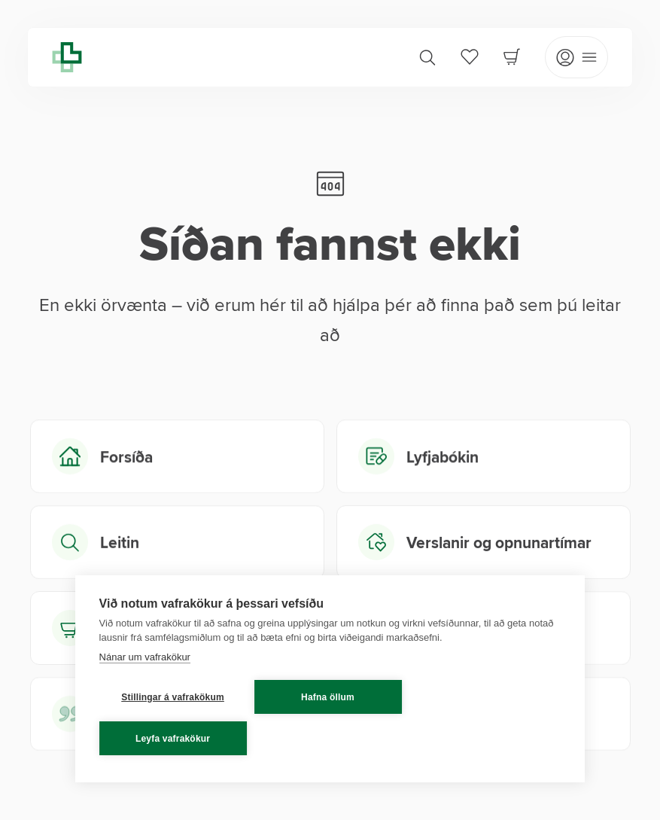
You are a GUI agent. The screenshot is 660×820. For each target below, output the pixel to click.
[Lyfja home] (67, 57)
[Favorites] (470, 56)
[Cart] (512, 56)
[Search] (427, 57)
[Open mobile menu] (576, 57)
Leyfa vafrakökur (172, 738)
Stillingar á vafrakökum (172, 697)
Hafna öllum (327, 697)
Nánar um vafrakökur (144, 657)
